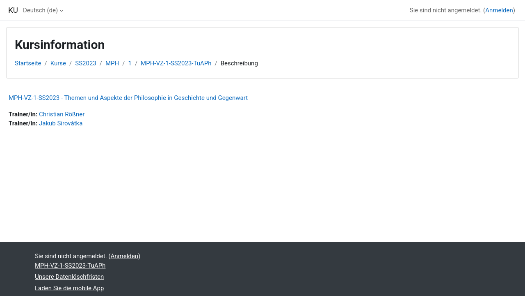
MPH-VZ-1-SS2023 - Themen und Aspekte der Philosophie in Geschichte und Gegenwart (128, 98)
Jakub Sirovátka (60, 123)
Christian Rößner (61, 114)
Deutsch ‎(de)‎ (40, 10)
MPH (112, 63)
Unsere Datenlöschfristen (69, 276)
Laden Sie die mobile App (69, 288)
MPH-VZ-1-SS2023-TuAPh (176, 63)
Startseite (28, 63)
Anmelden (499, 10)
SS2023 (85, 63)
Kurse (58, 63)
